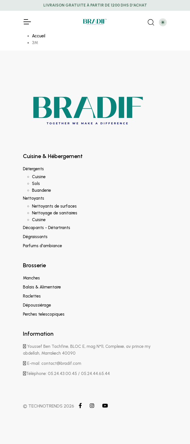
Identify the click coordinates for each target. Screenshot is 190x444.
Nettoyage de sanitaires (54, 212)
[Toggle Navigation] (27, 22)
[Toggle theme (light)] (162, 22)
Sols (36, 183)
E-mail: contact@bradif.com (52, 363)
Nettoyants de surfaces (54, 206)
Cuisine (39, 176)
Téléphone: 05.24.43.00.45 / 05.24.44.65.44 (66, 373)
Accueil (38, 35)
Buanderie (41, 190)
